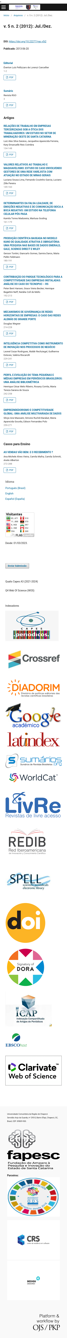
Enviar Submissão (17, 565)
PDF (11, 77)
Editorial (8, 63)
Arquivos (18, 15)
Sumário (8, 90)
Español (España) (15, 498)
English (9, 493)
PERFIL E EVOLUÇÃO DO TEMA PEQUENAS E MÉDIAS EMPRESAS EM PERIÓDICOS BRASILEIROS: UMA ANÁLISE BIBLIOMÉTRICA (33, 378)
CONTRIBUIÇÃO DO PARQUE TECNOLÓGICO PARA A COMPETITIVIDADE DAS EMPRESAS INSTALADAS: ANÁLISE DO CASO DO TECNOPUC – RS (33, 280)
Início (6, 15)
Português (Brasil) (15, 488)
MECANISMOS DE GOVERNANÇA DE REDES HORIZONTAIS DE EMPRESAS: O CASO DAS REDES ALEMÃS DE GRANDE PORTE (32, 315)
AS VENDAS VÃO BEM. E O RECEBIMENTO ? (28, 452)
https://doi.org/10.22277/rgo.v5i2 (27, 41)
